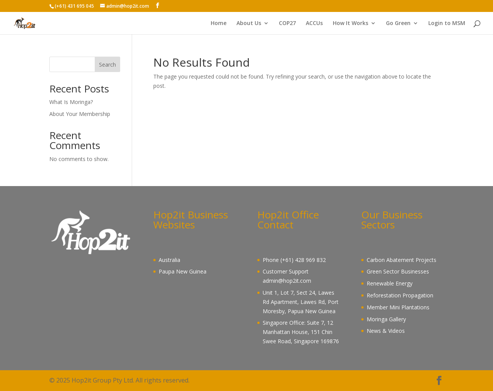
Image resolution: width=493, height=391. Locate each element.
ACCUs (314, 23)
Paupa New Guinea (182, 271)
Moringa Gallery (386, 319)
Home (218, 23)
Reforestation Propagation (400, 295)
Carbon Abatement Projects (401, 259)
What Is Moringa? (71, 102)
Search (107, 64)
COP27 (287, 23)
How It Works (350, 23)
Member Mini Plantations (398, 307)
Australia (169, 259)
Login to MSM (446, 23)
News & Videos (386, 330)
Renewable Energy (390, 283)
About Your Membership (79, 113)
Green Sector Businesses (398, 271)
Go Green (398, 23)
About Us (248, 23)
